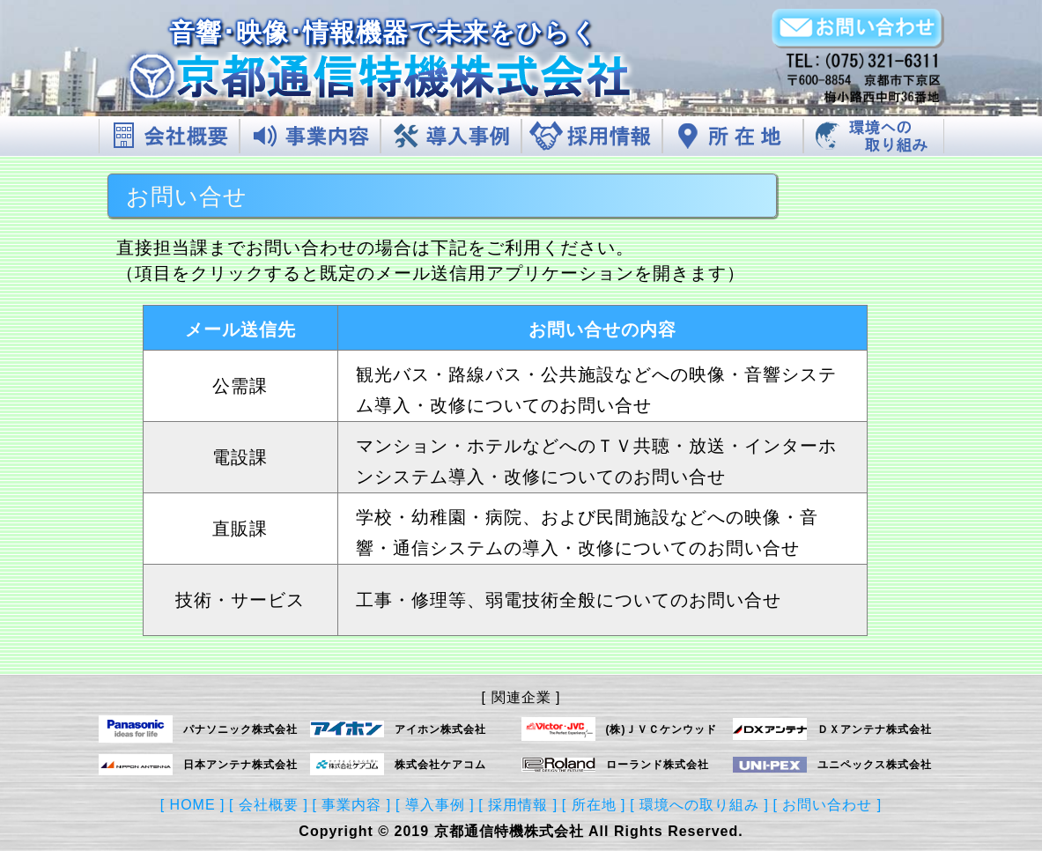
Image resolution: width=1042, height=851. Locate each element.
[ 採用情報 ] (518, 804)
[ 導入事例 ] (435, 804)
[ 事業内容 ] (352, 804)
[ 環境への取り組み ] (699, 804)
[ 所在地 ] (594, 804)
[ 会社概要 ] (268, 804)
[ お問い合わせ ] (828, 804)
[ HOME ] (192, 804)
